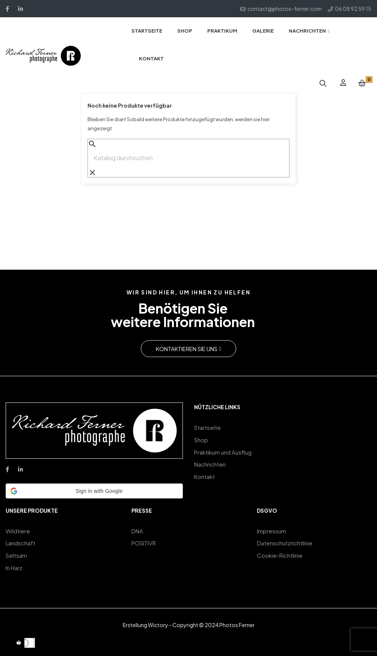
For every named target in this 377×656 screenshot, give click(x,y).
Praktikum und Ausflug (223, 449)
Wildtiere (18, 530)
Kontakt (204, 472)
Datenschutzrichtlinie (284, 541)
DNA (137, 530)
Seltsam (16, 553)
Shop (201, 438)
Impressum (271, 530)
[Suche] (188, 158)
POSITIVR (143, 541)
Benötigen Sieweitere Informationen (183, 315)
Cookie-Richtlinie (280, 553)
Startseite (207, 427)
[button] (188, 348)
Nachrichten (210, 460)
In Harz (14, 564)
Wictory (158, 620)
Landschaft (20, 541)
